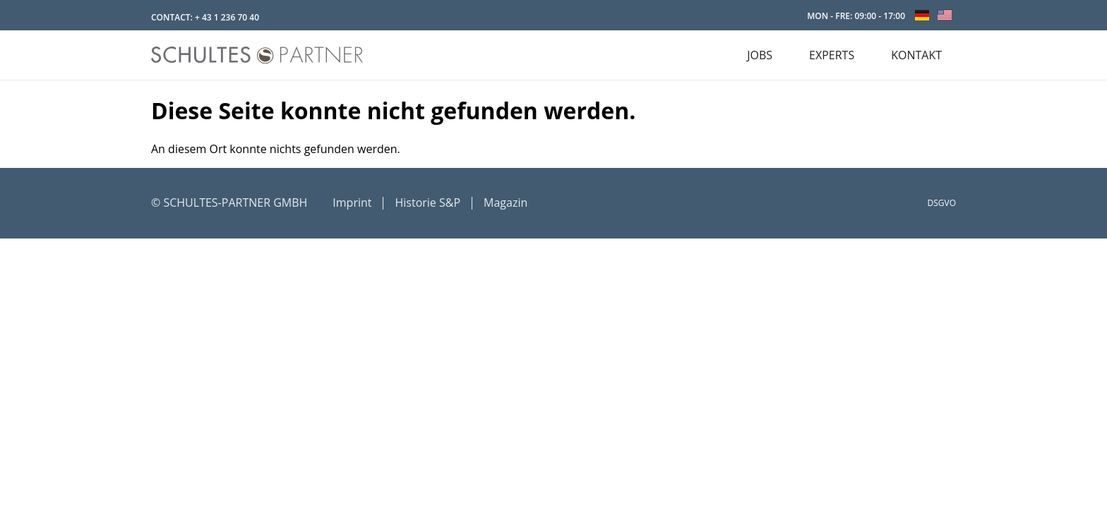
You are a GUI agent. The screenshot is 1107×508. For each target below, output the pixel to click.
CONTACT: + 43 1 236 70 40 (205, 17)
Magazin (505, 202)
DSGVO (942, 203)
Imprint (352, 202)
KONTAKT (916, 55)
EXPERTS (831, 55)
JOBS (759, 55)
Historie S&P (427, 202)
